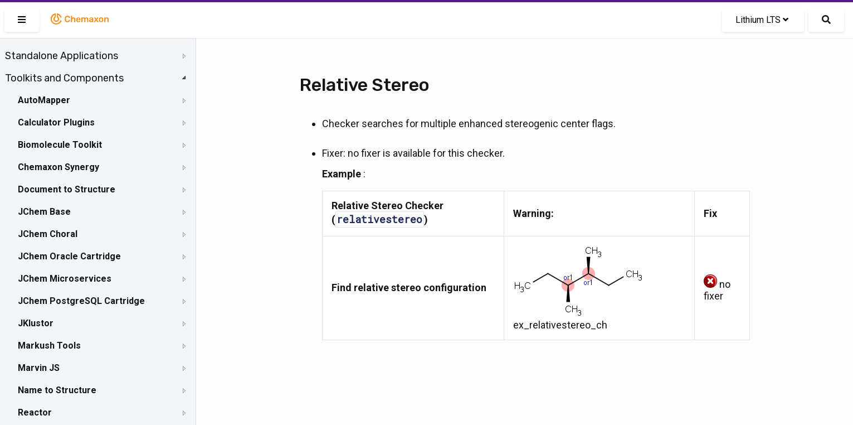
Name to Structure (57, 390)
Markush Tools (49, 345)
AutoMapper (44, 100)
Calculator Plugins (56, 122)
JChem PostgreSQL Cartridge (81, 301)
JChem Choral (47, 234)
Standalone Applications (61, 56)
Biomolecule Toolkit (60, 144)
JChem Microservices (64, 278)
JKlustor (35, 323)
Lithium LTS (761, 20)
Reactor (35, 412)
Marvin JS (39, 368)
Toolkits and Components (64, 78)
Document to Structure (66, 189)
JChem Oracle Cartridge (69, 256)
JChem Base (44, 211)
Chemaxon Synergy (58, 167)
